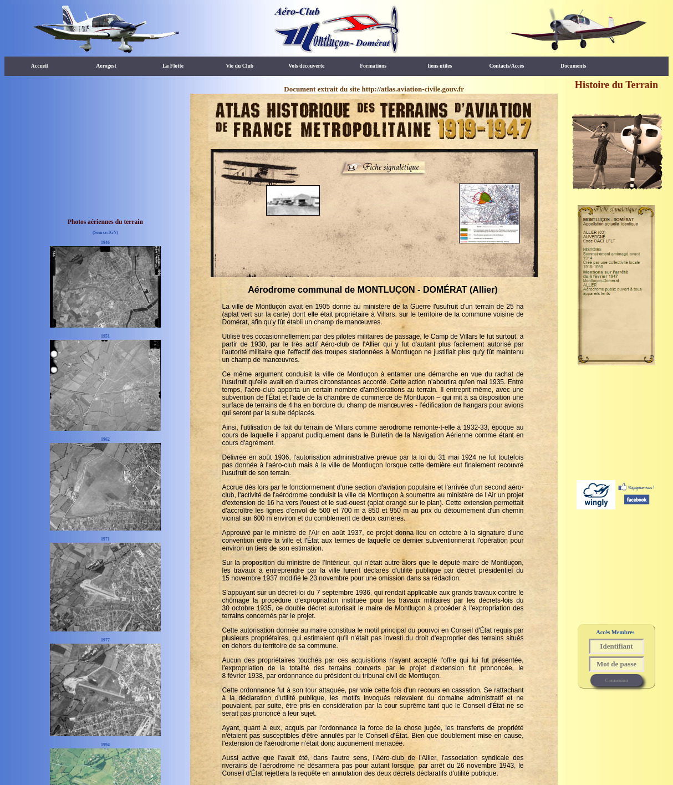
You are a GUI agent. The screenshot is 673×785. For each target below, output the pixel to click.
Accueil (39, 66)
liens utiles (440, 66)
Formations (373, 66)
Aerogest (106, 66)
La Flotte (172, 66)
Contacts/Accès (506, 66)
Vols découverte (306, 66)
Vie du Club (239, 66)
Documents (573, 66)
